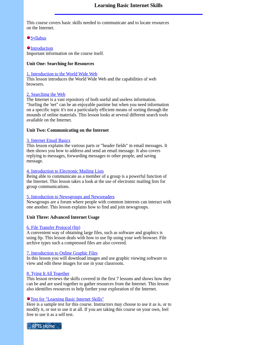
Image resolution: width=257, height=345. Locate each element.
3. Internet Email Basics (48, 140)
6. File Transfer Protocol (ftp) (53, 227)
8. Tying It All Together (47, 273)
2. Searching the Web (45, 94)
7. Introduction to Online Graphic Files (62, 253)
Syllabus (38, 38)
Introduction (41, 48)
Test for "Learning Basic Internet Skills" (67, 299)
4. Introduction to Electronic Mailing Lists (65, 171)
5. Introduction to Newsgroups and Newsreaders (70, 196)
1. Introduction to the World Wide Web (61, 73)
